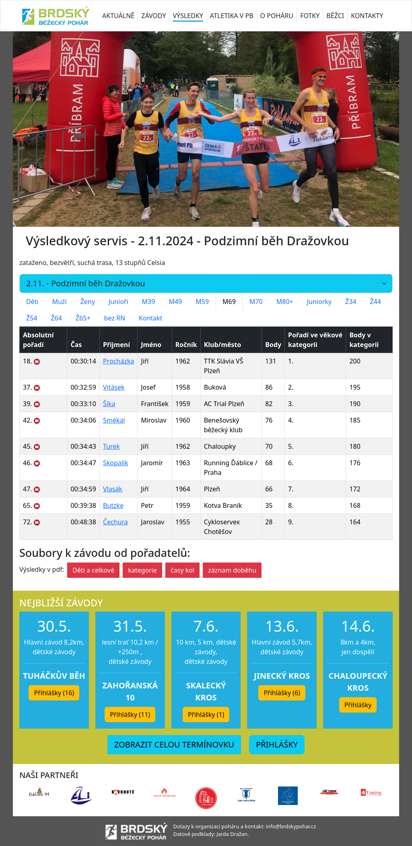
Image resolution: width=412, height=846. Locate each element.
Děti (32, 301)
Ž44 (375, 301)
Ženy (87, 301)
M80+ (284, 301)
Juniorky (319, 301)
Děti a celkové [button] (93, 570)
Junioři (118, 301)
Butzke (113, 505)
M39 (148, 301)
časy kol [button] (182, 570)
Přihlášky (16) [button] (54, 692)
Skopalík (115, 462)
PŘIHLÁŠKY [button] (277, 744)
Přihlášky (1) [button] (206, 714)
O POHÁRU (277, 15)
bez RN (115, 318)
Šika (109, 403)
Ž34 (350, 301)
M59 (202, 301)
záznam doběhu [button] (232, 570)
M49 (175, 301)
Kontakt (151, 318)
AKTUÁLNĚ (118, 15)
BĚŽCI (335, 15)
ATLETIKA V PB (231, 15)
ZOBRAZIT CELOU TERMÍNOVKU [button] (174, 744)
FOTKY (309, 15)
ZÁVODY (153, 15)
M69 (229, 301)
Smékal (114, 420)
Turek (111, 446)
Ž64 (56, 318)
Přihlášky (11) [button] (130, 714)
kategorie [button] (142, 570)
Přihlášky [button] (358, 704)
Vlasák (112, 489)
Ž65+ (83, 318)
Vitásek (114, 387)
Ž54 (31, 318)
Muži (59, 301)
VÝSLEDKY (188, 15)
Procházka (118, 361)
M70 (256, 301)
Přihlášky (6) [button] (282, 692)
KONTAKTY (367, 15)
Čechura (115, 521)
